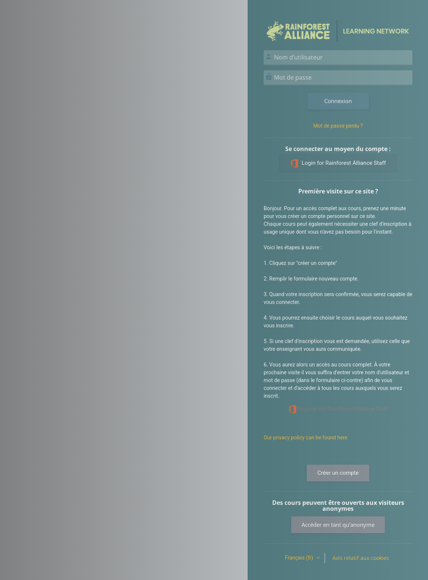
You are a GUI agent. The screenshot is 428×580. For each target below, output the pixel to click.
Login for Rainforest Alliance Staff (338, 163)
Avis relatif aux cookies (360, 557)
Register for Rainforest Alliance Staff (338, 409)
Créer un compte (337, 473)
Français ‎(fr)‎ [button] (299, 558)
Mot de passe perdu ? (338, 126)
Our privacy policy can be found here (305, 437)
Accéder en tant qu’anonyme (338, 524)
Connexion (338, 101)
